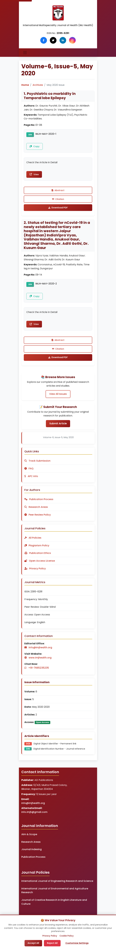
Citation (58, 200)
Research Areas (31, 845)
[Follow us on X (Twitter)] (53, 40)
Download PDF (58, 208)
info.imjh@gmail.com (34, 815)
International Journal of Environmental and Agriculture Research (54, 893)
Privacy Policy (49, 935)
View (34, 175)
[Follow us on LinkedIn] (63, 40)
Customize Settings (77, 943)
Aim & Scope (29, 837)
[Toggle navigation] (25, 53)
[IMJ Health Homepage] (58, 13)
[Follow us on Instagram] (72, 40)
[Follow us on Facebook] (43, 40)
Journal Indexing (31, 852)
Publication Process (33, 860)
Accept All (33, 943)
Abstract (58, 191)
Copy (35, 146)
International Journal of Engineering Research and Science (57, 884)
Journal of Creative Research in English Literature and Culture (54, 905)
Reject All (52, 943)
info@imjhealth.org (33, 806)
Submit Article (58, 426)
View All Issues (58, 397)
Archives (38, 85)
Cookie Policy (67, 935)
